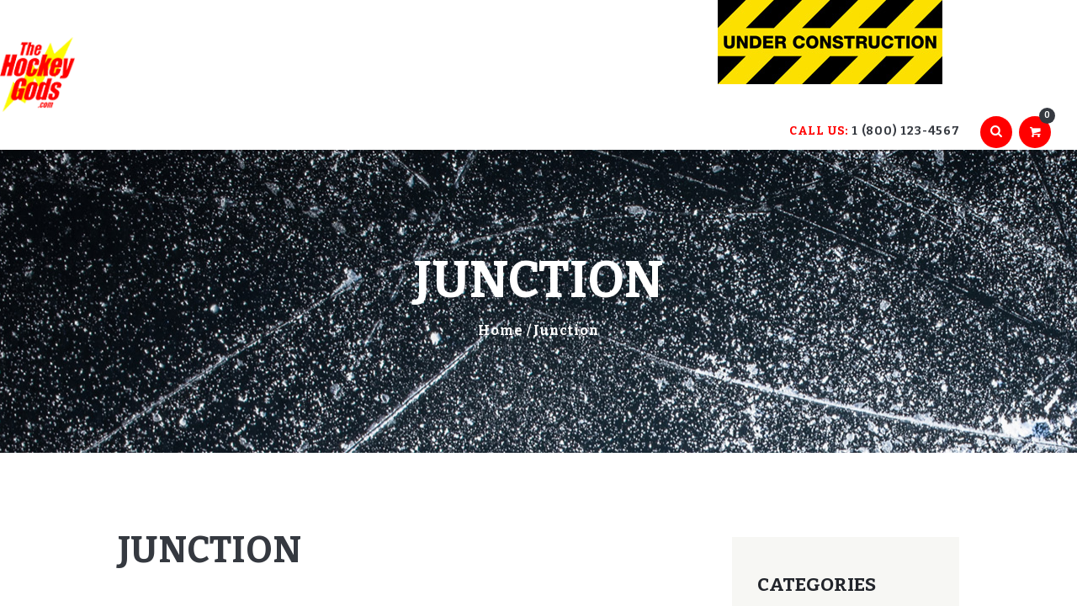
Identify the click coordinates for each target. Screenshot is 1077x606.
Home (500, 330)
